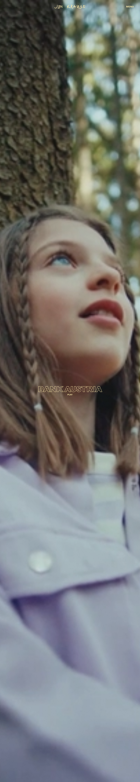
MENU (130, 7)
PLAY (70, 395)
